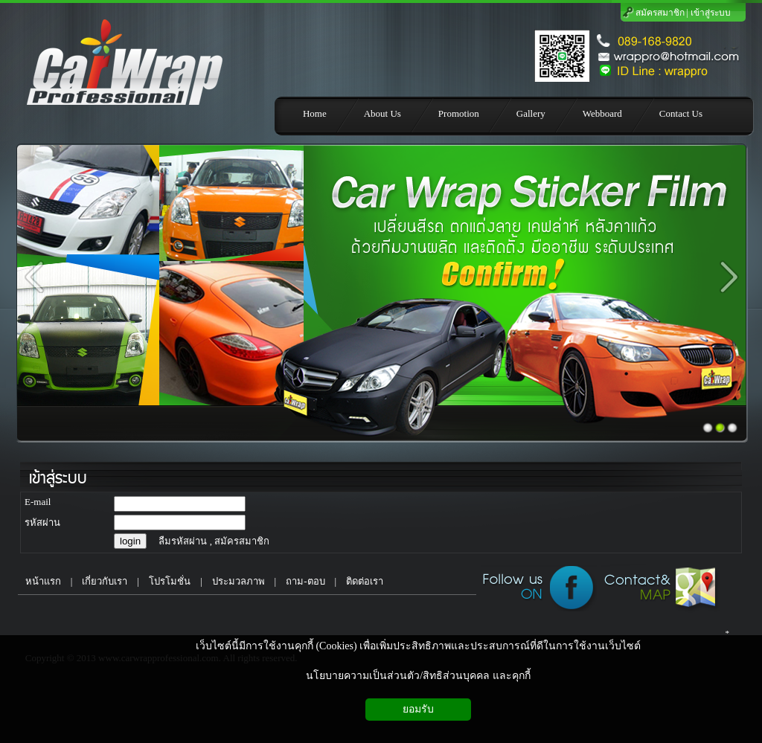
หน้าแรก (39, 581)
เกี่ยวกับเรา (104, 581)
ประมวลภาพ (238, 581)
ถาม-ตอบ (305, 581)
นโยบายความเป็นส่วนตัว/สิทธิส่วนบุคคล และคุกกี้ (418, 675)
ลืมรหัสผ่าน (183, 541)
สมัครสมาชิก (660, 12)
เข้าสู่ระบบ (711, 12)
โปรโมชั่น (169, 581)
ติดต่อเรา (364, 581)
